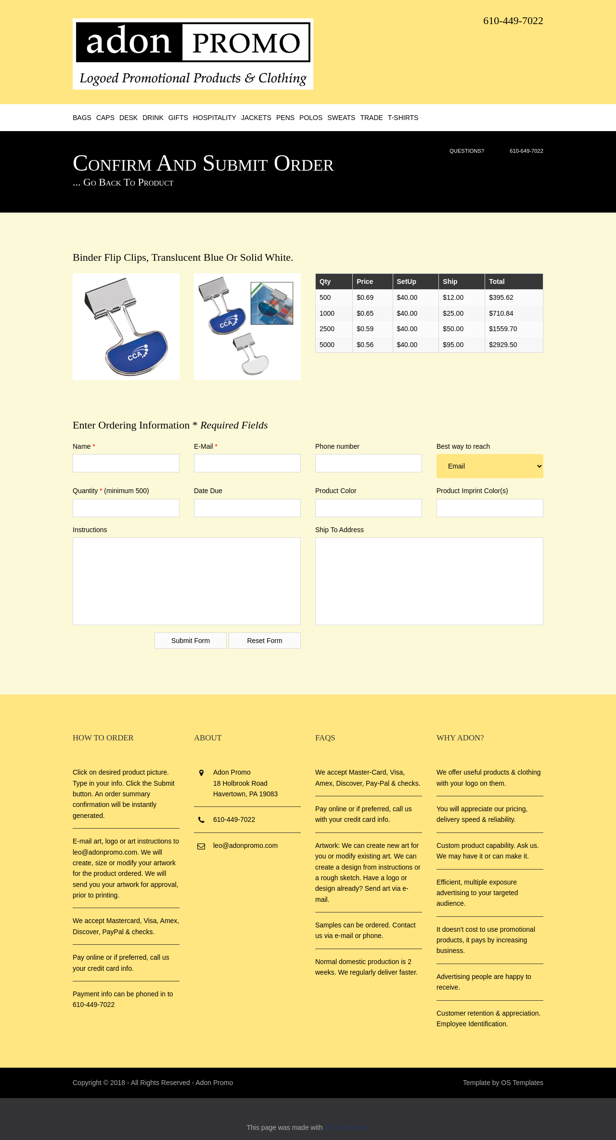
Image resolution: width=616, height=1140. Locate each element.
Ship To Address (339, 530)
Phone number (337, 446)
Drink (153, 117)
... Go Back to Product (123, 182)
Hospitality (214, 117)
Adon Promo (214, 1082)
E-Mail (206, 446)
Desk (128, 117)
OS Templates (522, 1082)
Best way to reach (463, 446)
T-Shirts (403, 117)
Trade (371, 117)
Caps (105, 117)
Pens (285, 117)
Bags (82, 117)
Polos (310, 117)
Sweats (341, 117)
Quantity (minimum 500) (111, 491)
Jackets (256, 117)
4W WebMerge (346, 1127)
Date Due (208, 491)
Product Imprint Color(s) (472, 491)
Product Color (336, 491)
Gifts (178, 117)
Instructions (90, 530)
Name (84, 446)
